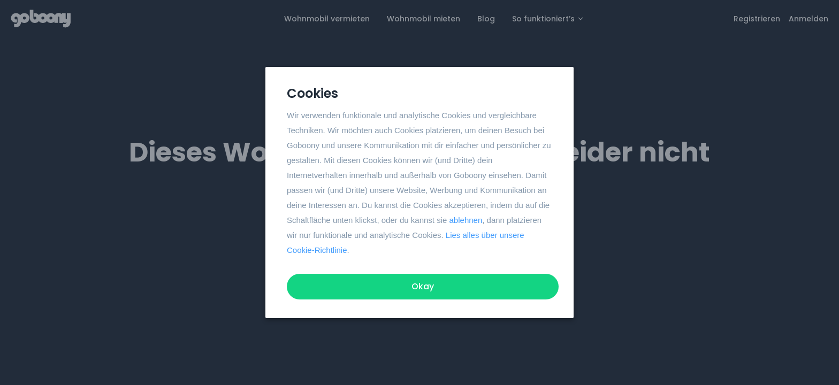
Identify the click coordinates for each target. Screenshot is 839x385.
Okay (422, 286)
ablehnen (466, 220)
